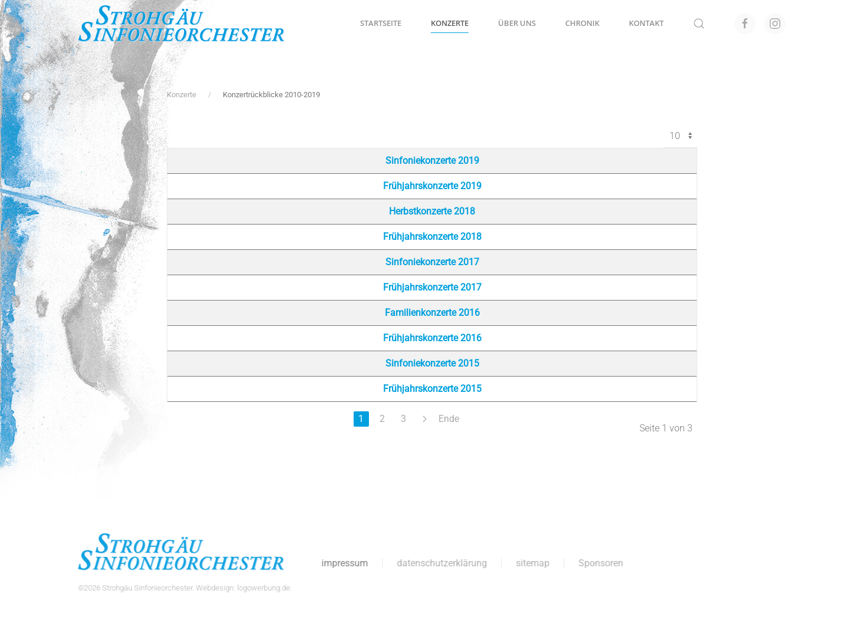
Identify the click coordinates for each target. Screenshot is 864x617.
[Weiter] (425, 419)
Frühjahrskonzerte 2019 (432, 186)
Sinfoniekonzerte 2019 (432, 160)
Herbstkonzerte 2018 (432, 211)
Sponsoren (600, 563)
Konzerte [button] (450, 23)
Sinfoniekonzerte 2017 (432, 262)
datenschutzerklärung (441, 563)
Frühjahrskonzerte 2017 (432, 287)
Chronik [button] (582, 23)
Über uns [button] (517, 23)
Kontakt (646, 23)
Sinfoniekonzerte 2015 (432, 363)
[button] (699, 23)
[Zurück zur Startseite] (181, 23)
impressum (344, 563)
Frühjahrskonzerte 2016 (432, 338)
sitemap (532, 563)
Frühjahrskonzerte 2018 (432, 236)
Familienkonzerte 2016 (432, 312)
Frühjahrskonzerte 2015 (432, 388)
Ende (448, 418)
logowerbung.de (262, 587)
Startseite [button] (380, 23)
